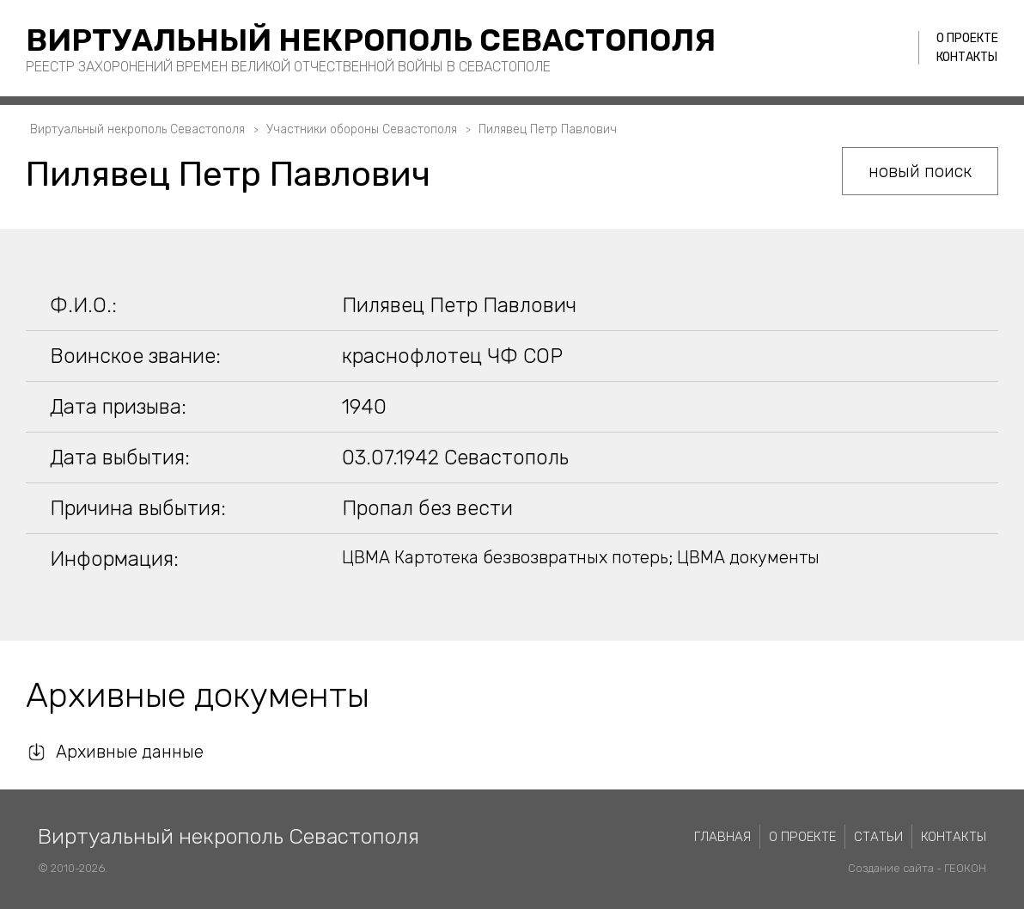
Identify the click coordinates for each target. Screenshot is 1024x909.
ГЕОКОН (965, 868)
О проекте (967, 38)
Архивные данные (130, 751)
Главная (722, 837)
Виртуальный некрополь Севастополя (371, 39)
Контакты (966, 57)
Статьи (878, 837)
